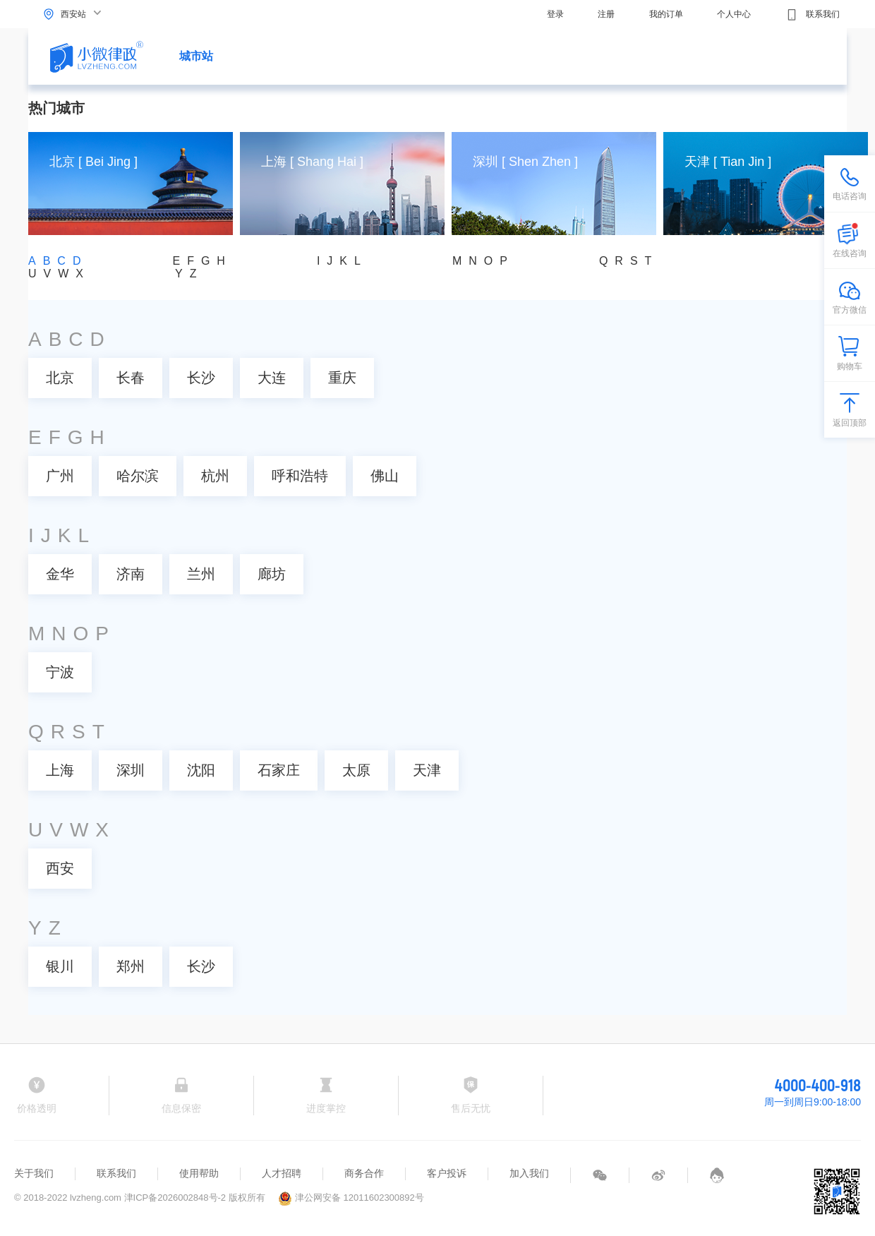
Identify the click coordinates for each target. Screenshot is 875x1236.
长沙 (201, 377)
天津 (427, 770)
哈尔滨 (137, 476)
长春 (130, 377)
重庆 (342, 377)
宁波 (60, 672)
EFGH (201, 261)
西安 (60, 868)
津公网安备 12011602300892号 (350, 1197)
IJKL (342, 261)
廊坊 (272, 574)
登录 (555, 14)
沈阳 (201, 770)
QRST (628, 261)
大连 (272, 377)
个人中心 (734, 14)
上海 (60, 770)
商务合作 (364, 1173)
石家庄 (279, 770)
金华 (60, 574)
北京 (60, 377)
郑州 (130, 966)
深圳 (130, 770)
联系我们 (812, 14)
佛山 (384, 476)
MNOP (483, 261)
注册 (606, 14)
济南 (130, 574)
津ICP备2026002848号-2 (175, 1197)
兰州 (201, 574)
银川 (60, 966)
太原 (356, 770)
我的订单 (666, 14)
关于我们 (34, 1173)
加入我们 (529, 1173)
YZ (189, 274)
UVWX (59, 274)
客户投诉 (446, 1173)
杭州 (215, 476)
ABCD (58, 261)
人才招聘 (281, 1173)
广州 (60, 476)
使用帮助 (199, 1173)
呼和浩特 (300, 476)
